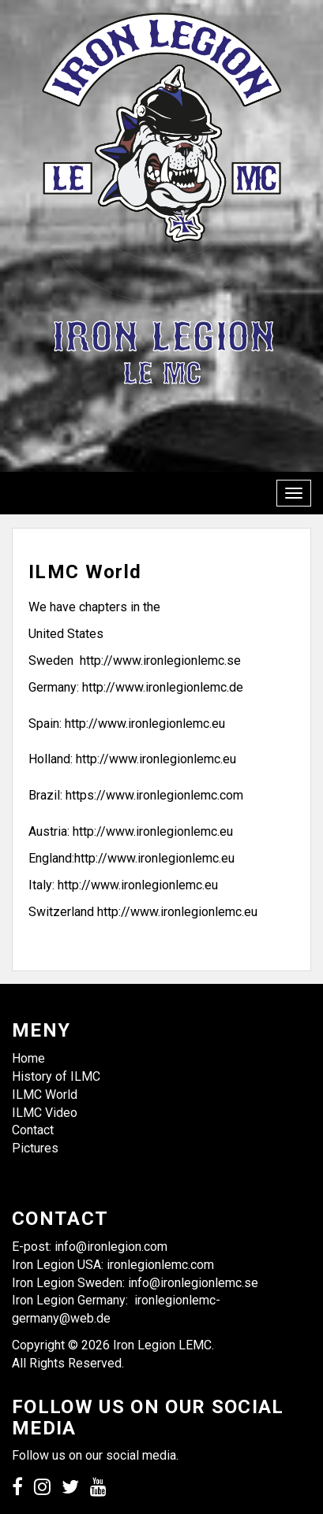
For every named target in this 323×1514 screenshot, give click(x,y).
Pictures (35, 1148)
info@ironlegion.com (110, 1246)
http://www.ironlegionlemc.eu (145, 723)
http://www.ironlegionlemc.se (160, 660)
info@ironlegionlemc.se (194, 1282)
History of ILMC (56, 1076)
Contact (33, 1130)
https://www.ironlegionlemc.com (154, 795)
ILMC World (44, 1094)
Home (28, 1058)
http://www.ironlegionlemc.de (162, 687)
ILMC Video (44, 1112)
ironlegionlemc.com (160, 1264)
